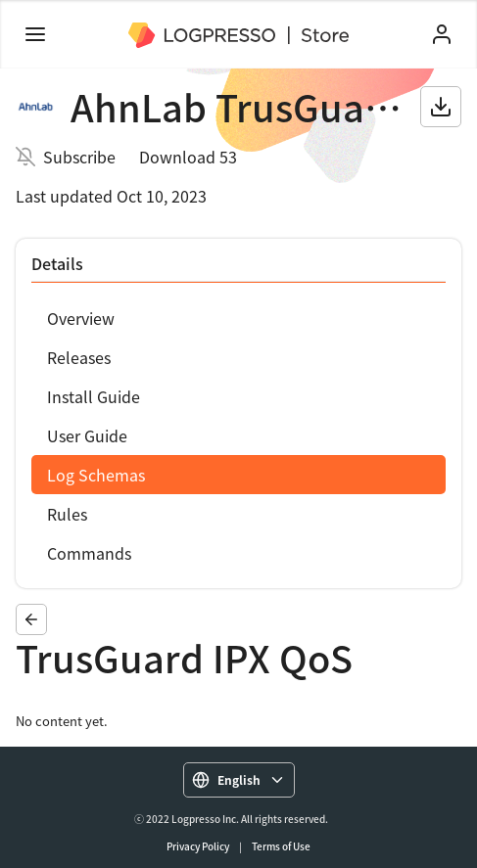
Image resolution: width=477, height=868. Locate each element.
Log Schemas (96, 474)
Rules (67, 513)
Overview (81, 318)
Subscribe (79, 156)
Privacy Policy (198, 846)
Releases (79, 357)
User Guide (87, 435)
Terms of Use (281, 846)
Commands (89, 553)
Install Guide (93, 396)
